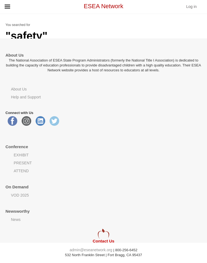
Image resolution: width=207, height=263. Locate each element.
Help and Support (26, 97)
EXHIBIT (21, 155)
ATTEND (21, 171)
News (16, 219)
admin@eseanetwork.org (91, 250)
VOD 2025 (20, 195)
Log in (191, 6)
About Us (19, 89)
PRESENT (23, 163)
